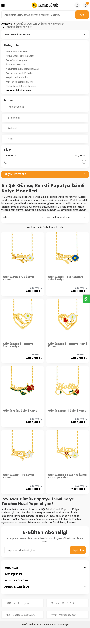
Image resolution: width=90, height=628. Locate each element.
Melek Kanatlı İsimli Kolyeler (21, 86)
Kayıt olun (78, 550)
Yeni (8, 138)
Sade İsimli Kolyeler (17, 60)
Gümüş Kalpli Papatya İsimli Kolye (18, 345)
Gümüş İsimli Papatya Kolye (18, 476)
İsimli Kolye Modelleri (52, 23)
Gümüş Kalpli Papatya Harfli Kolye (67, 345)
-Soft (24, 624)
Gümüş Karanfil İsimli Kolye (67, 410)
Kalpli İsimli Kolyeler (17, 77)
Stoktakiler (12, 117)
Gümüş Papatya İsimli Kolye (18, 278)
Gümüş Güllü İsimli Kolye (20, 410)
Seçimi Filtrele (45, 174)
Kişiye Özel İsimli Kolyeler (20, 56)
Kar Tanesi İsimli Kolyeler (19, 81)
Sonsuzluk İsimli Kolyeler (19, 73)
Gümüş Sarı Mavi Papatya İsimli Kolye (65, 278)
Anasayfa (6, 23)
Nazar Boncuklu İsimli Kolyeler (22, 68)
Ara (82, 14)
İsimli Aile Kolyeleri (16, 64)
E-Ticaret (34, 624)
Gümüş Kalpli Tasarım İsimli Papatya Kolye (67, 476)
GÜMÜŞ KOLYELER (26, 23)
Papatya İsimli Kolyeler (19, 90)
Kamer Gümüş (14, 106)
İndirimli (10, 128)
